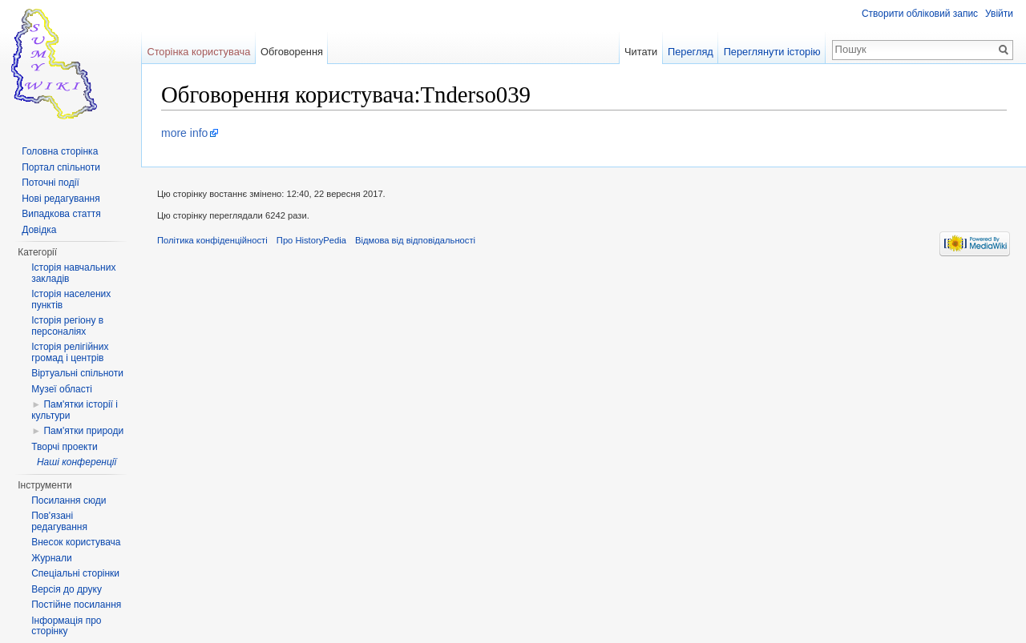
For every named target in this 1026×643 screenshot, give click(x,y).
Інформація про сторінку (66, 626)
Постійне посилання (76, 604)
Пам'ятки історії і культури (74, 410)
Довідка (39, 229)
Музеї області (61, 389)
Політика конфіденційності (212, 240)
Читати (640, 52)
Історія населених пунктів (71, 299)
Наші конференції (76, 462)
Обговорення (292, 52)
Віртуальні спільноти (77, 373)
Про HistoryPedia (311, 240)
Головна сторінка (60, 151)
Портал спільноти (61, 167)
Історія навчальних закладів (73, 273)
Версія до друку (66, 589)
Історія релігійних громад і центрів (69, 352)
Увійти (999, 13)
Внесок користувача (75, 542)
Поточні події (50, 182)
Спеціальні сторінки (75, 573)
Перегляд (690, 52)
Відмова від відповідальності (415, 240)
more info (184, 133)
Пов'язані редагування (59, 521)
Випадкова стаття (61, 213)
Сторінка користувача (198, 52)
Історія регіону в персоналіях (67, 326)
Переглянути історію (772, 52)
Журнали (51, 558)
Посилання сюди (68, 500)
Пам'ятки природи (83, 430)
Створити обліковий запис (920, 13)
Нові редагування (61, 198)
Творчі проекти (64, 446)
